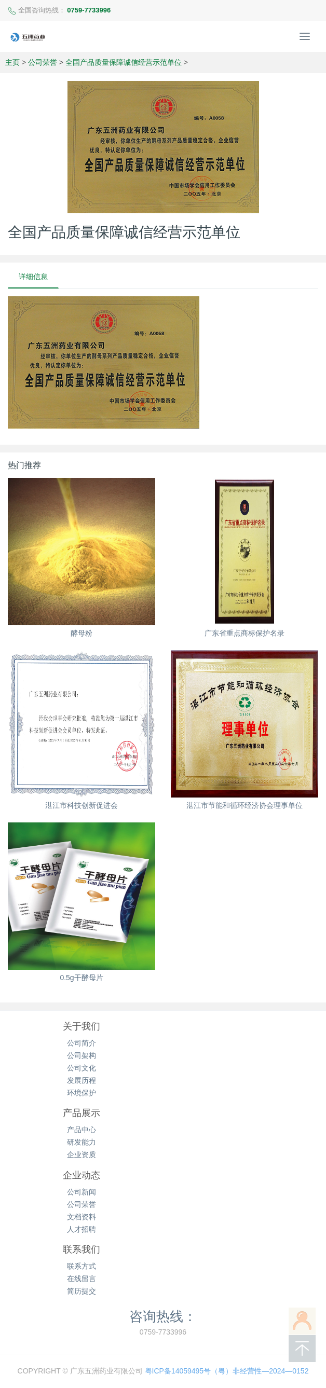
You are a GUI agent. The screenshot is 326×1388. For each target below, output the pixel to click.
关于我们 (81, 1026)
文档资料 (81, 1217)
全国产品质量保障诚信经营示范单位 (123, 62)
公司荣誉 (42, 62)
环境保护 (81, 1093)
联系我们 (81, 1249)
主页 (12, 62)
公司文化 (81, 1068)
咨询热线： (163, 1316)
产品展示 (81, 1113)
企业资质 (81, 1154)
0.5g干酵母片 (81, 977)
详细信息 (33, 276)
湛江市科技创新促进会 (81, 805)
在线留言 (81, 1278)
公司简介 (81, 1043)
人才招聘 (81, 1229)
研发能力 (81, 1142)
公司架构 (81, 1055)
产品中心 (81, 1129)
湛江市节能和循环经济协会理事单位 (244, 805)
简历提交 (81, 1291)
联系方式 (81, 1266)
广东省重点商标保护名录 (244, 633)
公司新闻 (81, 1192)
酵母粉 (81, 633)
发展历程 (81, 1080)
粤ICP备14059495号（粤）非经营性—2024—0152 (227, 1371)
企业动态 (81, 1175)
